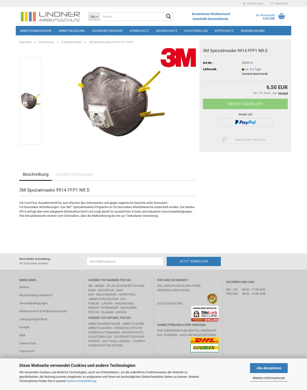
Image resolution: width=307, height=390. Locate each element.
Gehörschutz (166, 31)
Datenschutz (27, 343)
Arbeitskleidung (72, 31)
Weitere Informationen (269, 378)
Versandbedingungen (33, 303)
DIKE (119, 290)
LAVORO (107, 303)
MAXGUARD (129, 307)
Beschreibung (35, 174)
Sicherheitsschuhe (107, 31)
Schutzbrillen (196, 31)
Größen (24, 287)
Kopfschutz (224, 31)
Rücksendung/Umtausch (36, 295)
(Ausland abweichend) (255, 73)
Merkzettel (279, 3)
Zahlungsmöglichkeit (33, 319)
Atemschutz (139, 31)
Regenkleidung (253, 31)
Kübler (93, 303)
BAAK (92, 290)
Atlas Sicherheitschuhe (125, 285)
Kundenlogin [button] (253, 3)
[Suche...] (94, 16)
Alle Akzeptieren (269, 368)
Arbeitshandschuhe (36, 31)
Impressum (27, 351)
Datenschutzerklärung (81, 381)
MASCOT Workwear (103, 307)
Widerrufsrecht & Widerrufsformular (43, 311)
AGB (22, 335)
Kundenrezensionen (74, 174)
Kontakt (24, 327)
